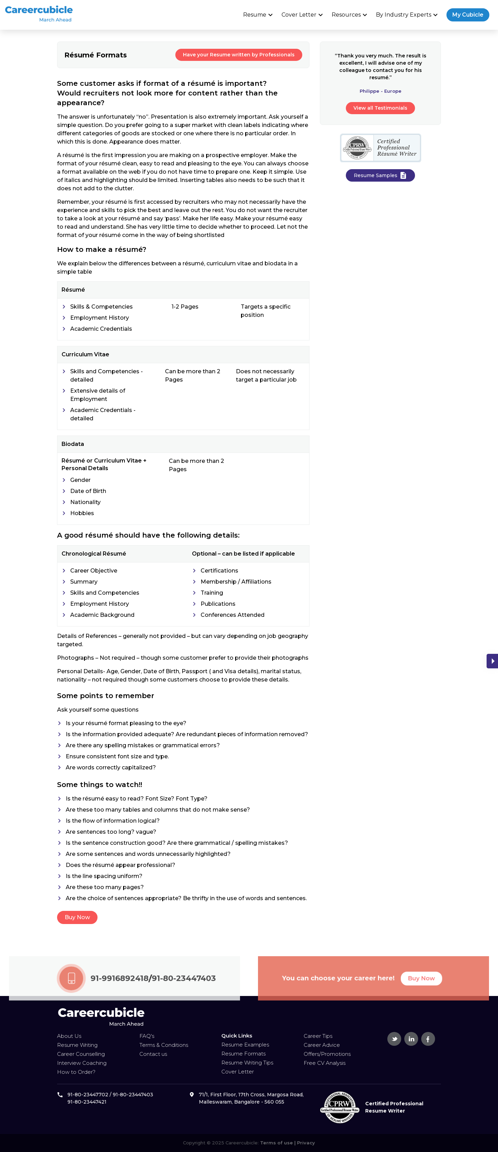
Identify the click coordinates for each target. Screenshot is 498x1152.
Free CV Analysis (324, 1063)
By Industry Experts (408, 15)
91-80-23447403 (175, 990)
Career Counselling (81, 1054)
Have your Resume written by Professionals (238, 55)
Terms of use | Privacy (287, 1142)
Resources (350, 15)
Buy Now (76, 917)
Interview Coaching (82, 1063)
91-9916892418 (120, 990)
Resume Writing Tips (247, 1062)
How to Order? (76, 1072)
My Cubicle (467, 14)
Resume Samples (381, 175)
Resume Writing (77, 1045)
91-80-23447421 (87, 1102)
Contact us (153, 1054)
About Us (69, 1036)
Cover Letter (303, 15)
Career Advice (322, 1045)
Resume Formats (243, 1053)
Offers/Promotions (327, 1054)
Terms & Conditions (163, 1045)
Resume (259, 15)
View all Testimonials (381, 108)
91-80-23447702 (87, 1094)
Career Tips (318, 1036)
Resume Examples (245, 1044)
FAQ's (146, 1036)
